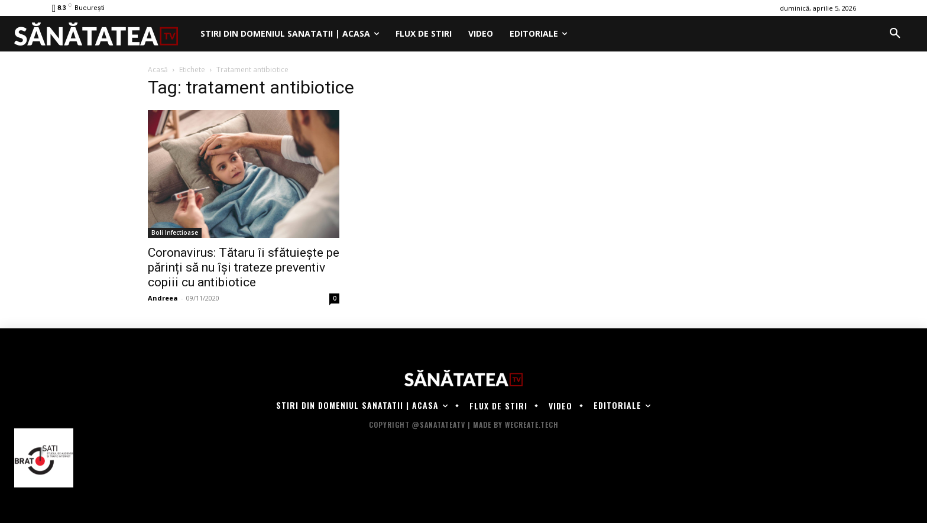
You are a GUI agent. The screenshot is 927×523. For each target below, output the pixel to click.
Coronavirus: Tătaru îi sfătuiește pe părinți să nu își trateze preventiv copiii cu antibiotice (243, 267)
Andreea (163, 297)
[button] (895, 33)
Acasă (158, 69)
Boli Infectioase (174, 232)
